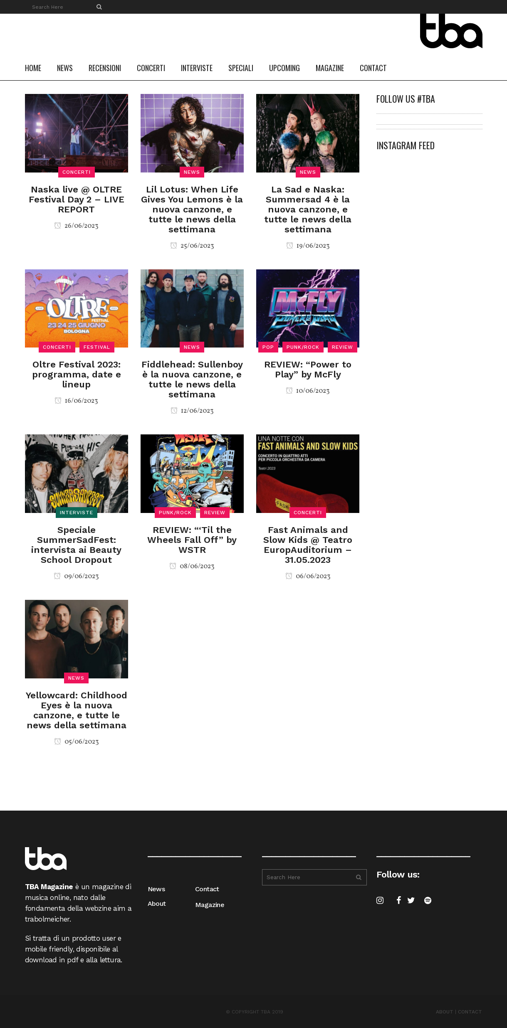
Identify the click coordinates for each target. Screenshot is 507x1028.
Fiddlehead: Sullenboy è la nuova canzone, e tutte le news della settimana (192, 379)
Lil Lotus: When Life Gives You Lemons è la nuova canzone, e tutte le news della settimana (192, 209)
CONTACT (470, 1012)
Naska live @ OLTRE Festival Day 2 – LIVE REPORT (76, 199)
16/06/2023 (76, 401)
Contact (207, 889)
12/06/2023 (192, 411)
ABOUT (444, 1012)
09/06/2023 (76, 576)
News (156, 889)
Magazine (209, 905)
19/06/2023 (308, 246)
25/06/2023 (192, 246)
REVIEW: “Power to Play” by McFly (307, 369)
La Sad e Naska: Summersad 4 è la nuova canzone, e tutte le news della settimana (307, 209)
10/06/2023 (308, 391)
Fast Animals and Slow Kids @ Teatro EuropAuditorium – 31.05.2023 (307, 545)
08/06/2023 (192, 566)
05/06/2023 (76, 742)
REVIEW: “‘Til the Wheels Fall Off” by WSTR (192, 540)
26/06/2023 (76, 226)
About (157, 903)
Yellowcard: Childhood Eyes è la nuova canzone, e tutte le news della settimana (76, 710)
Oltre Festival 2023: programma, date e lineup (76, 374)
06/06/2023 (308, 576)
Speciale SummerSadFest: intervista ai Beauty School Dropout (76, 545)
